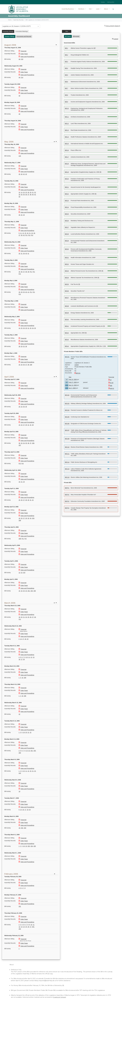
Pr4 (23, 463)
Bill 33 (67, 271)
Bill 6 (66, 81)
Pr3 (32, 235)
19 (19, 791)
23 (21, 572)
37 (28, 194)
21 (30, 233)
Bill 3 (66, 61)
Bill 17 (67, 157)
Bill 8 (66, 95)
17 (23, 639)
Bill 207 (67, 430)
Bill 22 (67, 194)
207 (20, 445)
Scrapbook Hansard (59, 997)
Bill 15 (67, 143)
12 (23, 233)
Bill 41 (67, 326)
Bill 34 (67, 277)
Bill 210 (67, 447)
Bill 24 (67, 207)
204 (20, 753)
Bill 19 (67, 172)
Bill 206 (67, 423)
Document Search (113, 26)
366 (110, 385)
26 (34, 233)
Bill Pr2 (67, 494)
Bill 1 (66, 48)
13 (19, 572)
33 (19, 194)
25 (26, 192)
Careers (103, 2)
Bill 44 (67, 346)
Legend (116, 39)
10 (19, 192)
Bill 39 (67, 313)
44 (19, 59)
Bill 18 (67, 163)
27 (19, 235)
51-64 (110, 383)
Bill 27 (67, 227)
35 (24, 194)
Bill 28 (67, 234)
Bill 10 (67, 108)
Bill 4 (66, 68)
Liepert (77, 365)
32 (35, 192)
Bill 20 (67, 179)
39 (24, 253)
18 (19, 617)
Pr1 (26, 235)
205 (35, 591)
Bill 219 (67, 477)
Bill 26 (67, 220)
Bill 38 (67, 306)
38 (30, 194)
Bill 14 (67, 137)
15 (25, 233)
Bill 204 (67, 410)
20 (19, 174)
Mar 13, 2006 (73, 385)
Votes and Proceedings (26, 56)
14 (21, 192)
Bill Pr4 (67, 508)
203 (33, 518)
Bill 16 (67, 150)
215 (20, 156)
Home (9, 20)
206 (33, 443)
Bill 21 (67, 187)
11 (21, 233)
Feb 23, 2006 (73, 379)
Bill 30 (67, 249)
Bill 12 (67, 123)
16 (27, 233)
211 (20, 619)
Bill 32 (67, 264)
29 (30, 192)
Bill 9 (66, 101)
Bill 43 (67, 339)
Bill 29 (67, 240)
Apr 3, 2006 (72, 388)
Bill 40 (67, 319)
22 (19, 714)
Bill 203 (67, 403)
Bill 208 (67, 438)
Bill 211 (67, 454)
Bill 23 (67, 200)
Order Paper (23, 54)
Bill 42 (67, 333)
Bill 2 (66, 55)
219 (22, 59)
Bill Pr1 (67, 488)
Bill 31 (67, 257)
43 (26, 174)
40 (21, 174)
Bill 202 (67, 395)
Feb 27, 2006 (73, 382)
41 (28, 253)
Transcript (22, 51)
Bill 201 (67, 357)
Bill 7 (66, 88)
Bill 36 (67, 291)
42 (24, 174)
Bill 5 (66, 75)
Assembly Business (18, 20)
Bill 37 (67, 297)
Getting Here (110, 2)
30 (21, 235)
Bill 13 (67, 130)
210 (20, 773)
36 (26, 194)
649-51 (111, 388)
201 (29, 591)
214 (22, 77)
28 (28, 192)
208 (31, 364)
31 (33, 192)
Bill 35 (67, 284)
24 (32, 233)
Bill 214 (67, 462)
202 (22, 828)
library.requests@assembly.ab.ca (45, 980)
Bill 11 (67, 117)
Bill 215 (67, 469)
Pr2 (29, 235)
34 (21, 194)
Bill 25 (67, 214)
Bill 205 (67, 417)
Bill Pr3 (67, 501)
